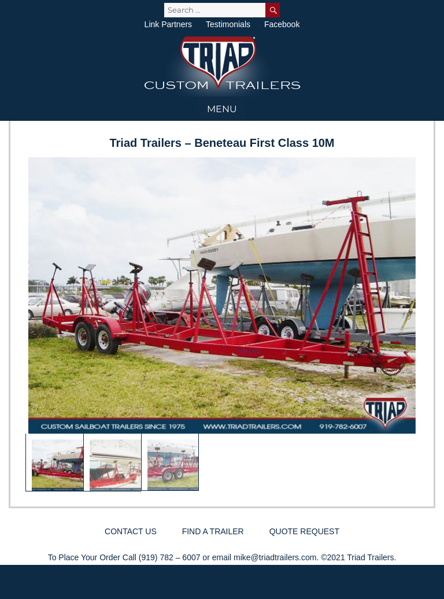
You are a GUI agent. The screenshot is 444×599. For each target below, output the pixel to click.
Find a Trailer (213, 531)
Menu (222, 108)
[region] (222, 324)
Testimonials (228, 24)
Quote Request (304, 531)
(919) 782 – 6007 (170, 557)
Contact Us (131, 531)
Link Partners (168, 24)
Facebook (281, 24)
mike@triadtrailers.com (275, 557)
